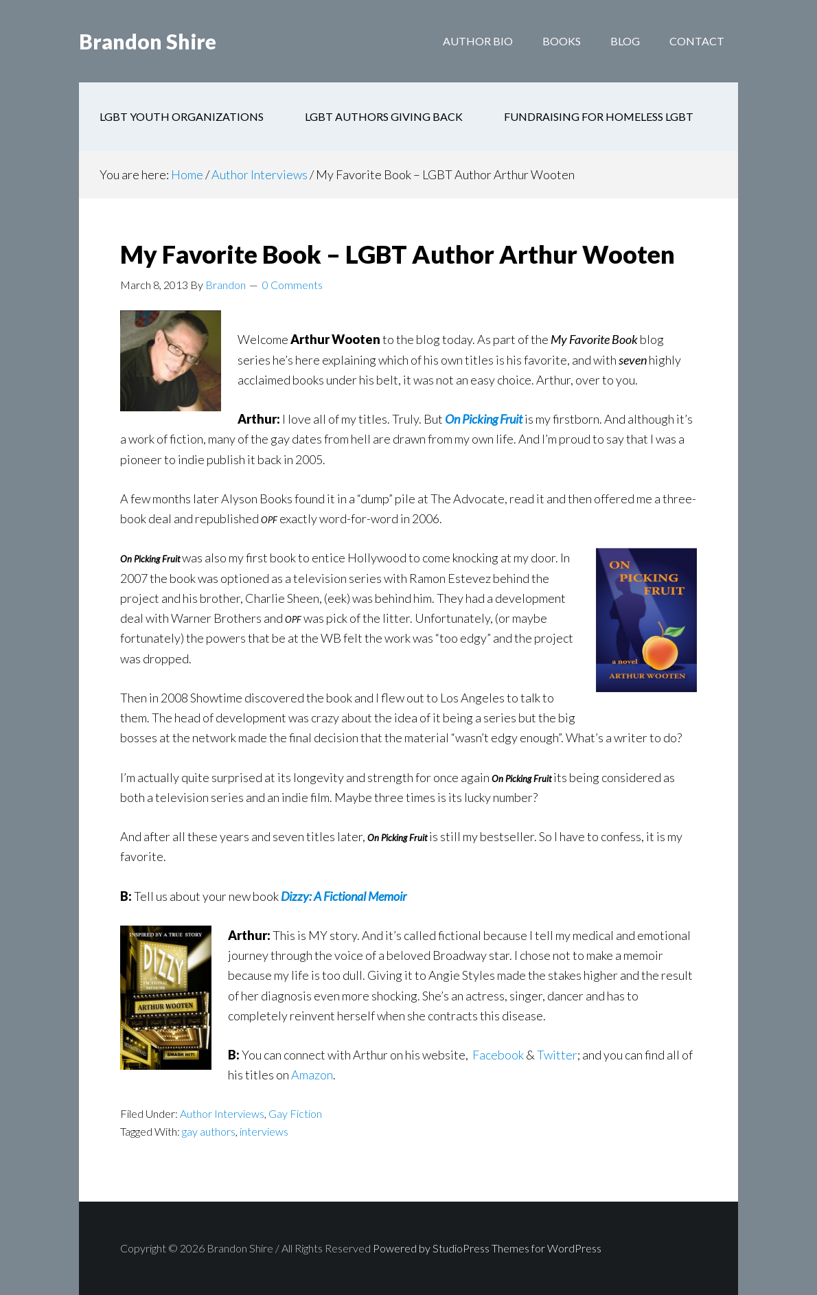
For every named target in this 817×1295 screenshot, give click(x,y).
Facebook (498, 1054)
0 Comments (292, 284)
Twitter (557, 1054)
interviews (264, 1131)
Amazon (312, 1074)
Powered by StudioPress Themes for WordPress (487, 1247)
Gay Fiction (295, 1113)
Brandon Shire (147, 41)
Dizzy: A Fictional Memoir (344, 896)
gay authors (208, 1131)
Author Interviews (222, 1113)
